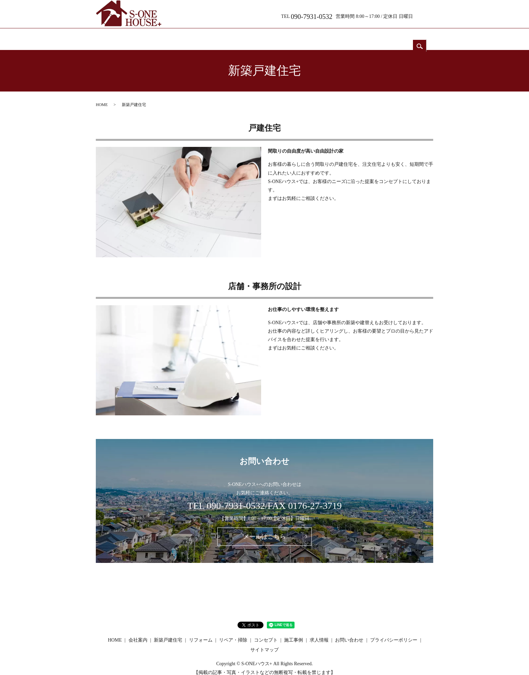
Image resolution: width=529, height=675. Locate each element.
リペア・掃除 (285, 36)
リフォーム (244, 36)
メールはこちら (264, 530)
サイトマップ (264, 643)
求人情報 (365, 36)
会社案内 (163, 36)
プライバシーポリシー (393, 633)
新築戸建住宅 (204, 36)
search (426, 15)
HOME (123, 36)
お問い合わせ (406, 36)
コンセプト (325, 36)
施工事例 (293, 633)
